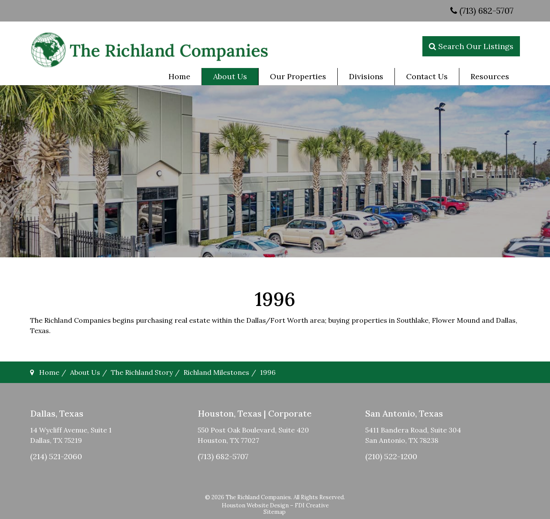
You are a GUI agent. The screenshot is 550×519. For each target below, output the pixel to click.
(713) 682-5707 (481, 10)
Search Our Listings (471, 46)
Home (49, 372)
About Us (85, 372)
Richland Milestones (216, 372)
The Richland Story (142, 372)
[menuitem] (180, 76)
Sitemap (274, 512)
